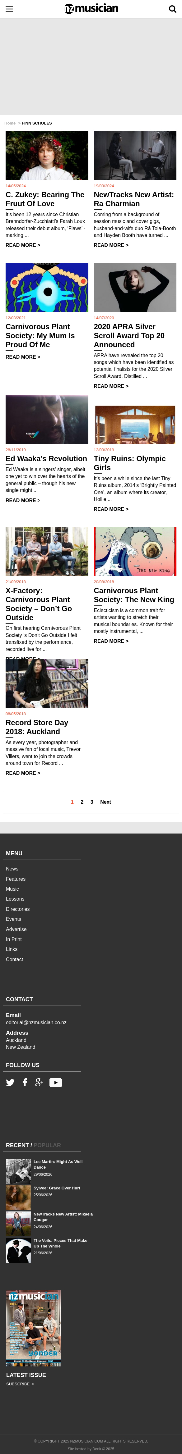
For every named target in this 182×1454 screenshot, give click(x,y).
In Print (14, 939)
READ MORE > (23, 245)
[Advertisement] (91, 66)
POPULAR (47, 1145)
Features (16, 879)
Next (105, 802)
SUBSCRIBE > (20, 1384)
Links (11, 949)
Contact (14, 959)
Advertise (16, 929)
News (12, 868)
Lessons (15, 899)
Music (12, 889)
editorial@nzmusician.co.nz (36, 1022)
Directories (18, 909)
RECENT (17, 1145)
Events (13, 919)
